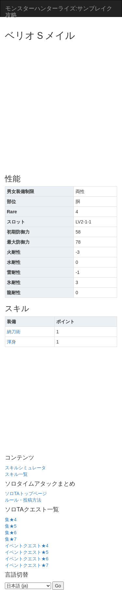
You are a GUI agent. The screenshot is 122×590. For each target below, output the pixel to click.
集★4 (11, 519)
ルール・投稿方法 (23, 500)
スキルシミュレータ (25, 467)
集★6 (11, 532)
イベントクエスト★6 (26, 558)
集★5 (11, 526)
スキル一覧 (16, 474)
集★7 (11, 539)
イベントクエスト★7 (26, 565)
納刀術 (13, 331)
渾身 (11, 341)
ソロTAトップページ (26, 493)
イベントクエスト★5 (26, 552)
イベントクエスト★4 (26, 545)
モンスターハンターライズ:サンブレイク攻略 (58, 11)
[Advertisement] (61, 105)
